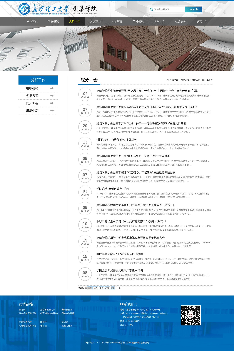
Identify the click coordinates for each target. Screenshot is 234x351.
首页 (90, 288)
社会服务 (180, 21)
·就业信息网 (66, 326)
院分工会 (32, 103)
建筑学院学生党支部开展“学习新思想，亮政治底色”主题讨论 (133, 156)
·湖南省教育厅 (67, 313)
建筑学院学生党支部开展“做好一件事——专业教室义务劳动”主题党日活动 (141, 123)
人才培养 (117, 21)
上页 (95, 288)
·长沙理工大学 (25, 322)
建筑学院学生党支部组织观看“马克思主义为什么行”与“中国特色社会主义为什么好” (147, 107)
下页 (101, 288)
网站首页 (32, 21)
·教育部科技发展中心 (49, 313)
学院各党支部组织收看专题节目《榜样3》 (122, 254)
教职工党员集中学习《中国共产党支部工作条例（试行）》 (132, 221)
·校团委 (64, 322)
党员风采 (32, 95)
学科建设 (138, 21)
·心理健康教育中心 (27, 326)
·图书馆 (43, 322)
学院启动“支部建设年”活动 (113, 188)
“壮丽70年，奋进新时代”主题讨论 (117, 139)
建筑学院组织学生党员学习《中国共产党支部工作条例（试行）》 (136, 205)
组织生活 (32, 110)
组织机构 (32, 88)
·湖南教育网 (66, 310)
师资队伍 (95, 21)
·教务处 (43, 326)
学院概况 (53, 21)
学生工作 (159, 21)
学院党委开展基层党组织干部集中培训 (120, 270)
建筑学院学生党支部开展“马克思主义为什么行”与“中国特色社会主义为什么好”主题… (148, 90)
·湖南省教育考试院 (27, 313)
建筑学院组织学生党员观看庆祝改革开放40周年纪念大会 (131, 237)
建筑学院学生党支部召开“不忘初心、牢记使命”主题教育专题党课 (136, 172)
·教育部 (21, 310)
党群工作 (74, 21)
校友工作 (201, 21)
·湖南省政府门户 (47, 310)
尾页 (107, 288)
